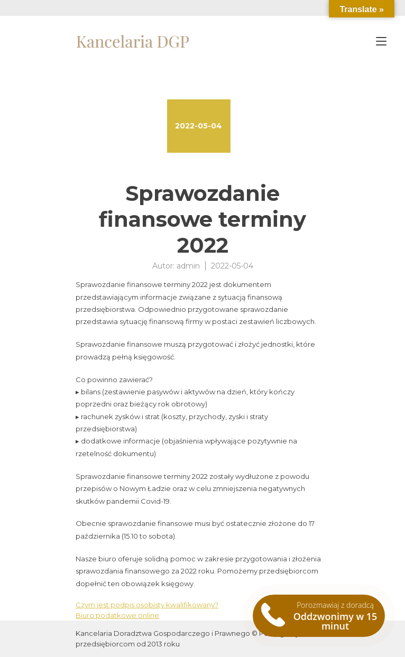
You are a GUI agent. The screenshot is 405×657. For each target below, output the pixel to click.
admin (188, 266)
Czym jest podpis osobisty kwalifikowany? (147, 604)
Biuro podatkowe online (117, 615)
